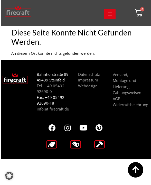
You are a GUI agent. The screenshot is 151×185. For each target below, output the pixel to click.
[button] (9, 175)
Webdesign (88, 85)
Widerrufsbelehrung (130, 104)
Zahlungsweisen (127, 92)
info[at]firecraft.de (53, 109)
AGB (116, 98)
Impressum (88, 79)
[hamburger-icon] (110, 14)
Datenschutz (89, 74)
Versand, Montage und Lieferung (124, 80)
